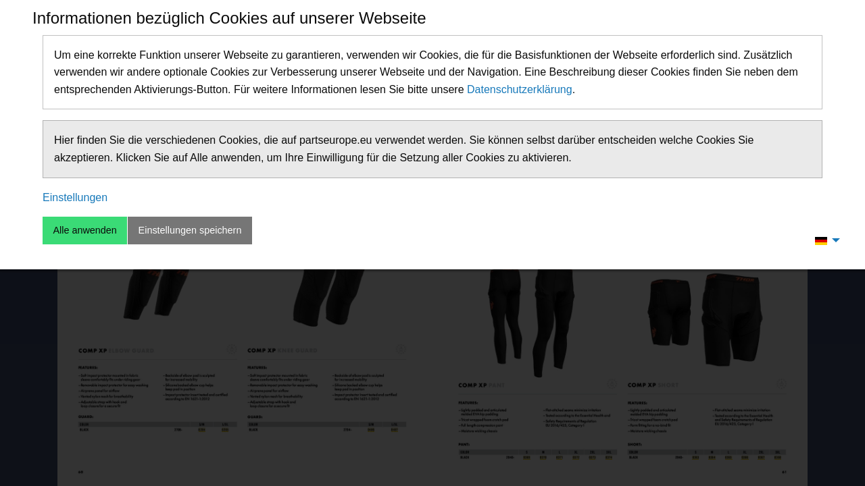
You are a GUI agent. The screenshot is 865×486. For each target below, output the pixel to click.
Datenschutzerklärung (519, 89)
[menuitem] (823, 240)
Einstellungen (75, 197)
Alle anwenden (84, 230)
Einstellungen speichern (190, 230)
